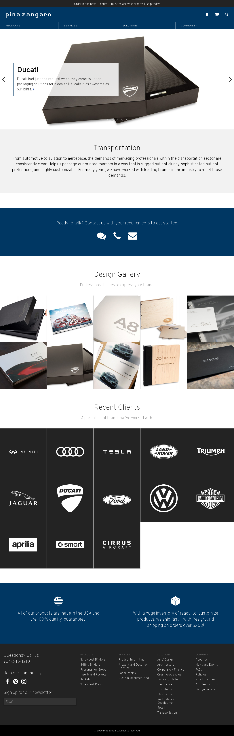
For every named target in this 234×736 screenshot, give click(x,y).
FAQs (199, 670)
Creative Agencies (169, 675)
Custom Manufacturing (134, 678)
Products (12, 25)
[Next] (230, 79)
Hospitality (164, 689)
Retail (161, 708)
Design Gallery (205, 689)
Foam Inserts (127, 673)
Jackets (85, 679)
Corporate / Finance (170, 670)
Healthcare (164, 684)
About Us (202, 660)
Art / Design (165, 660)
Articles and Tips (207, 684)
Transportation (167, 713)
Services (70, 25)
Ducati (35, 70)
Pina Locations (205, 679)
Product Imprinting (131, 660)
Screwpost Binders (92, 660)
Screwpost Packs (91, 684)
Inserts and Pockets (93, 675)
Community (189, 25)
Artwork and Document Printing (134, 666)
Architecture (165, 665)
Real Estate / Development (166, 701)
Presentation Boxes (93, 670)
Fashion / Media (167, 679)
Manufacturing (167, 694)
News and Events (207, 665)
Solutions (130, 25)
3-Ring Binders (90, 665)
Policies (201, 675)
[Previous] (4, 79)
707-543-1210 (17, 661)
